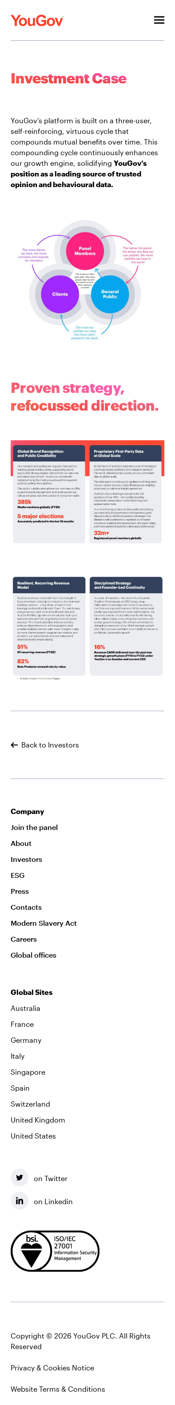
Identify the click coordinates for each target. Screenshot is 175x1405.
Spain (20, 1088)
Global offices (33, 955)
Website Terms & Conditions (58, 1389)
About (21, 843)
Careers (24, 939)
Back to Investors (45, 745)
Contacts (26, 907)
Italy (17, 1056)
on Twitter (39, 1177)
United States (33, 1135)
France (22, 1024)
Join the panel (34, 827)
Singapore (28, 1072)
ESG (17, 875)
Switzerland (30, 1104)
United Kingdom (38, 1119)
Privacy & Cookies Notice (52, 1367)
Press (20, 891)
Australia (25, 1008)
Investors (26, 859)
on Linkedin (42, 1200)
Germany (26, 1040)
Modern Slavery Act (44, 923)
